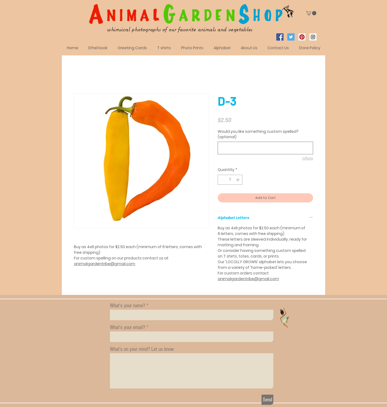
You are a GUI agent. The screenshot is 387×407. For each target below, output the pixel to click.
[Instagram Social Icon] (313, 37)
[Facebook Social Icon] (280, 37)
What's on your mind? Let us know (142, 349)
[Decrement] (221, 179)
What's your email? (127, 327)
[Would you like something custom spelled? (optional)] (265, 148)
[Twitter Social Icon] (291, 37)
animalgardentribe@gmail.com (104, 263)
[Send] (267, 400)
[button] (311, 13)
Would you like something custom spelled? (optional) (258, 134)
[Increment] (238, 179)
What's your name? (127, 305)
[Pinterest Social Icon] (302, 37)
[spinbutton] (230, 179)
